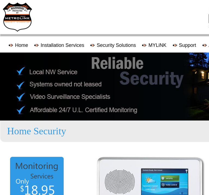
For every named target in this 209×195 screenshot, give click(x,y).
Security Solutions (116, 45)
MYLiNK (157, 45)
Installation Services (62, 45)
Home (21, 45)
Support (187, 45)
